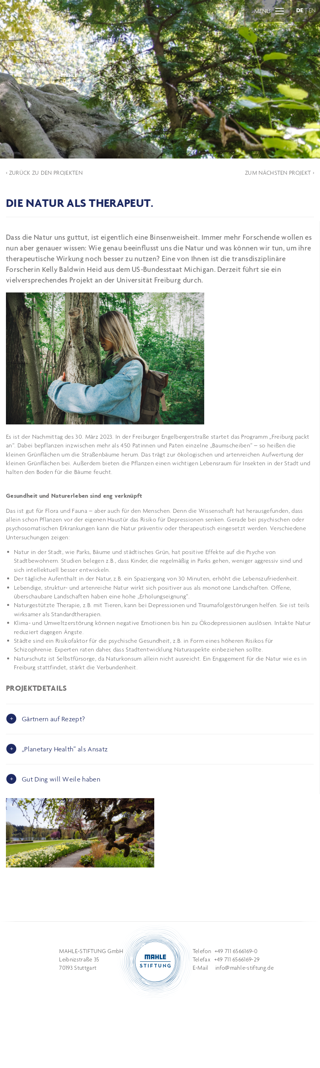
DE (300, 10)
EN (312, 10)
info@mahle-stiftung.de (244, 967)
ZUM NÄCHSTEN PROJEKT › (279, 172)
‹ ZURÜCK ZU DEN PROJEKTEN (44, 172)
